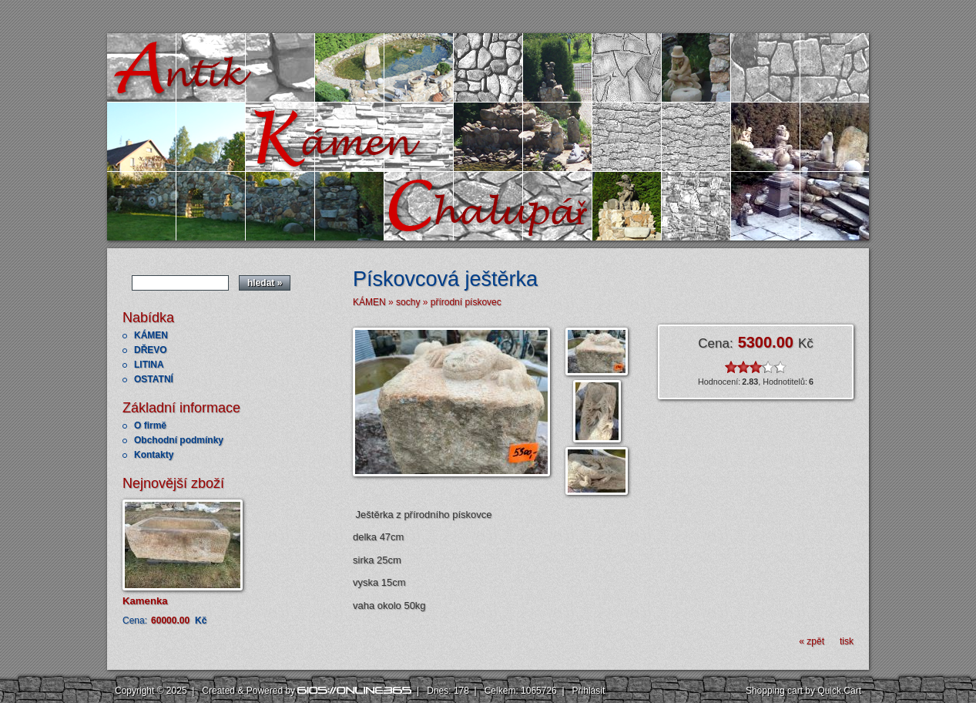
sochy (408, 302)
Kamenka (145, 601)
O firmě (150, 425)
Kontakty (153, 454)
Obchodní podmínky (178, 440)
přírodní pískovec (466, 302)
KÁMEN (151, 335)
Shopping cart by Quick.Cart (803, 690)
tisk (847, 641)
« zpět (811, 641)
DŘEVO (150, 350)
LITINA (149, 364)
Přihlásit (588, 690)
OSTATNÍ (153, 379)
